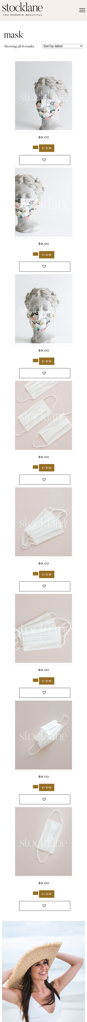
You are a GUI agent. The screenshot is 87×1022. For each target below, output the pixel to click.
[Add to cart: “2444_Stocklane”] (35, 467)
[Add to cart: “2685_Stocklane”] (35, 360)
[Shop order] (62, 46)
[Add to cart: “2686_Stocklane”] (35, 254)
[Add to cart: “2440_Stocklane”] (35, 893)
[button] (44, 160)
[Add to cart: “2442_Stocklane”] (35, 680)
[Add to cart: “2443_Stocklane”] (35, 573)
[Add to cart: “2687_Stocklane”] (35, 147)
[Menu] (82, 10)
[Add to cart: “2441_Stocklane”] (35, 786)
